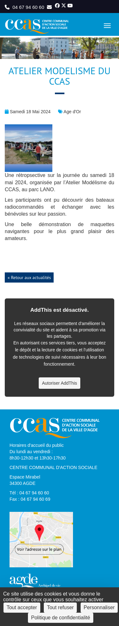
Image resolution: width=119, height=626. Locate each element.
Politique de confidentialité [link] (60, 617)
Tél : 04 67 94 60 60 (29, 492)
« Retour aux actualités (29, 277)
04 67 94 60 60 (25, 7)
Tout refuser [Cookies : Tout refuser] (60, 607)
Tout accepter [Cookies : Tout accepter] (22, 607)
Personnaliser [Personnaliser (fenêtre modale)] (99, 607)
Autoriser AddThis (59, 383)
